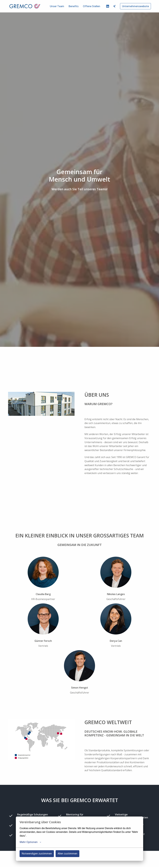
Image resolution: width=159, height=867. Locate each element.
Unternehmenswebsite (135, 6)
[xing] (114, 6)
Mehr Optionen (30, 842)
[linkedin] (107, 6)
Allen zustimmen (67, 853)
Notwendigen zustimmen (37, 853)
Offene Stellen (91, 6)
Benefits (73, 6)
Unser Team (57, 6)
